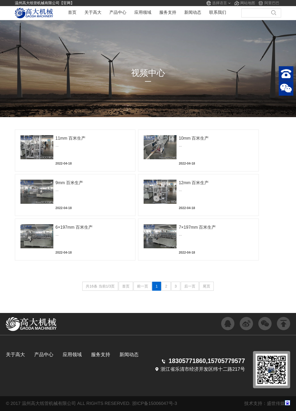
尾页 (206, 286)
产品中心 (117, 13)
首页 (72, 13)
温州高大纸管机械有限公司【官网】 (44, 3)
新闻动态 (192, 13)
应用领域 (142, 13)
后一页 (189, 286)
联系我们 (217, 13)
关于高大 (92, 13)
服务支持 (167, 13)
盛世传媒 (276, 403)
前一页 (142, 286)
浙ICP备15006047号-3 (154, 403)
